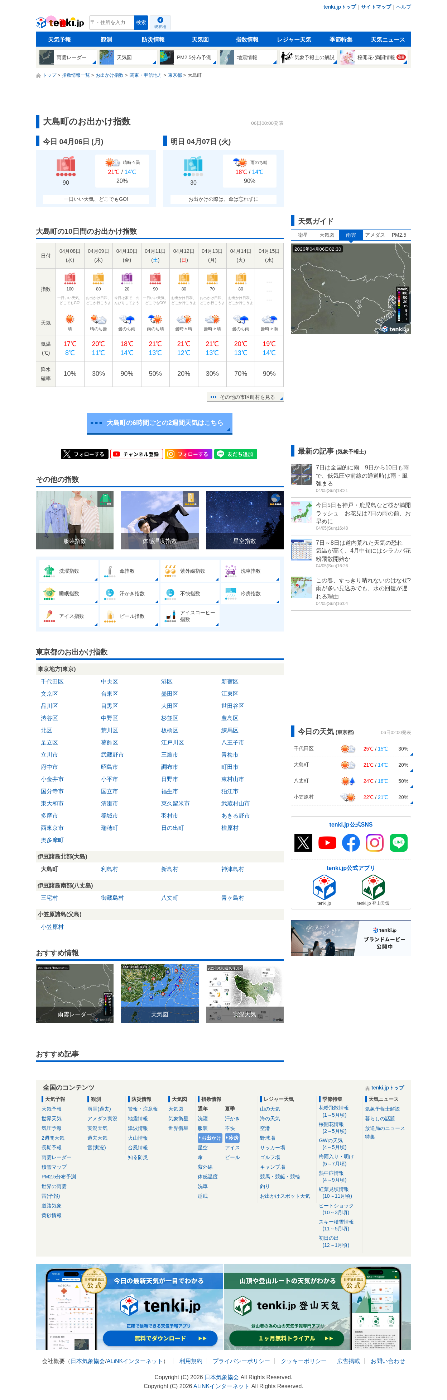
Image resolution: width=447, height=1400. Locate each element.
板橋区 (169, 730)
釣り (265, 1186)
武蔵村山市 (235, 803)
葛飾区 (109, 742)
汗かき (232, 1118)
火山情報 (138, 1138)
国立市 (109, 791)
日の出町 (172, 828)
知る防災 (138, 1157)
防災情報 (153, 40)
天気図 (200, 40)
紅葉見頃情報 (339, 1193)
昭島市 (109, 767)
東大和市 (52, 803)
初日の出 (339, 1241)
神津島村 (232, 869)
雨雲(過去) (99, 1109)
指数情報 (247, 40)
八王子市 (232, 742)
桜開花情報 (339, 1128)
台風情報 (138, 1147)
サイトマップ (376, 7)
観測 (106, 40)
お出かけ (211, 1138)
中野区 (109, 718)
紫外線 (205, 1167)
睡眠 (203, 1196)
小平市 (109, 779)
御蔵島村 (112, 898)
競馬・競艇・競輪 (280, 1176)
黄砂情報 (52, 1215)
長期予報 (52, 1147)
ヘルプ (403, 7)
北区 (46, 730)
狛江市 (230, 791)
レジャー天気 (294, 40)
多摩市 (49, 816)
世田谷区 (232, 706)
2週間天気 (53, 1138)
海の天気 (270, 1118)
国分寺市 (52, 791)
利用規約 (190, 1361)
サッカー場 (272, 1147)
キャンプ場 (272, 1167)
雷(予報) (51, 1196)
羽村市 (169, 816)
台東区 (109, 694)
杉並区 (169, 718)
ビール (232, 1157)
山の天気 (270, 1109)
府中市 (49, 767)
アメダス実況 (102, 1118)
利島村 (109, 869)
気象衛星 (178, 1118)
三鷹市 (169, 755)
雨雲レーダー (57, 1157)
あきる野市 (235, 816)
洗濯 (203, 1118)
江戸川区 (172, 742)
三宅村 (49, 898)
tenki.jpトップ (339, 7)
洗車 (203, 1186)
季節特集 (341, 40)
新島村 (169, 869)
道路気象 (52, 1206)
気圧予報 (52, 1128)
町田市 (230, 767)
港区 (167, 681)
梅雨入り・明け (339, 1160)
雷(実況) (96, 1147)
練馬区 (230, 730)
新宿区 (230, 681)
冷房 (234, 1138)
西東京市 (52, 828)
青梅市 (230, 755)
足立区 (49, 742)
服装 (203, 1128)
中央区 (109, 681)
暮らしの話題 (380, 1118)
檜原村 (230, 828)
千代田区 (52, 681)
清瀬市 (109, 803)
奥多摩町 (52, 840)
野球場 (267, 1138)
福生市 (169, 791)
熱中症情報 (339, 1176)
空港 (265, 1128)
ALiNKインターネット (135, 1361)
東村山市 (232, 779)
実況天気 (97, 1128)
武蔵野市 (112, 755)
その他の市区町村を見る (247, 397)
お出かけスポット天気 (285, 1196)
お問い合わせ (388, 1361)
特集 (370, 1137)
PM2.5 (399, 235)
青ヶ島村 (232, 898)
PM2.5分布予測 (59, 1176)
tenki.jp (61, 24)
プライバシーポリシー (241, 1361)
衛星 (303, 235)
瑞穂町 (109, 828)
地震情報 (138, 1118)
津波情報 (138, 1128)
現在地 (160, 26)
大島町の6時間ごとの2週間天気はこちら (165, 422)
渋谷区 (49, 718)
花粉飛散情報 (339, 1111)
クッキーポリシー (304, 1361)
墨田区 (169, 694)
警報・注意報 (143, 1109)
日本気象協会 (88, 1361)
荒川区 (109, 730)
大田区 (169, 706)
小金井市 (52, 779)
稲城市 (109, 816)
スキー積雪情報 (339, 1225)
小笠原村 (52, 927)
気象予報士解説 (382, 1109)
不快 (230, 1128)
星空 (203, 1147)
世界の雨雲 (54, 1186)
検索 (141, 22)
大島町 (49, 869)
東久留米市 (175, 803)
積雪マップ (54, 1167)
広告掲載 (348, 1361)
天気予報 (59, 40)
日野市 (169, 779)
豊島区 (230, 718)
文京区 (49, 694)
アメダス (375, 235)
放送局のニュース (385, 1128)
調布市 (169, 767)
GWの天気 (339, 1144)
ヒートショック (339, 1209)
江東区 (230, 694)
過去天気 (97, 1138)
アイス (232, 1147)
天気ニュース (388, 40)
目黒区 (109, 706)
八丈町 (169, 898)
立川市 (49, 755)
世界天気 (52, 1118)
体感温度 (208, 1176)
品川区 (49, 706)
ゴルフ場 (270, 1157)
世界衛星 (178, 1128)
